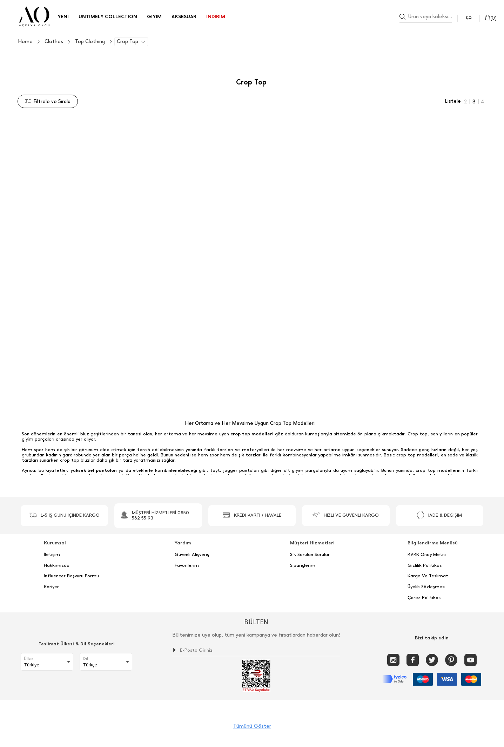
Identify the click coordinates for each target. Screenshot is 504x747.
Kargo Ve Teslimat (428, 575)
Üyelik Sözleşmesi (426, 586)
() (491, 18)
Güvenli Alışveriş (192, 554)
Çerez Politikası (425, 597)
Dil (85, 658)
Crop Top (127, 42)
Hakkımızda (56, 565)
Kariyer (51, 586)
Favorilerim (187, 565)
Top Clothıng (90, 42)
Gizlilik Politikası (425, 565)
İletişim (52, 554)
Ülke (28, 658)
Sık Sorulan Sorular (310, 554)
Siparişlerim (302, 565)
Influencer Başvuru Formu (71, 575)
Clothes (54, 42)
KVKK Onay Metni (427, 554)
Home (25, 42)
